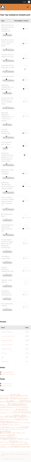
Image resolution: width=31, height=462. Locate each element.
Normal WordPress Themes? (7, 305)
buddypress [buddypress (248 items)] (5, 407)
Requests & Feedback (7, 309)
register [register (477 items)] (10, 435)
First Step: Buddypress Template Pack (5, 131)
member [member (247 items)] (25, 419)
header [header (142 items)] (28, 417)
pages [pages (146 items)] (16, 427)
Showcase (5, 148)
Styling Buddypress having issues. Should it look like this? (7, 228)
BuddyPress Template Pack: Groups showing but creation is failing (7, 185)
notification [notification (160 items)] (17, 425)
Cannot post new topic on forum (6, 143)
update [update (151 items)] (25, 442)
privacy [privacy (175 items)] (14, 429)
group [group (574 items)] (9, 416)
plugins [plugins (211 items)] (2, 429)
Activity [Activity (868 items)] (15, 395)
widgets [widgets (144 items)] (8, 447)
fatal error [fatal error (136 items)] (9, 413)
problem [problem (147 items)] (22, 429)
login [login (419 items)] (18, 419)
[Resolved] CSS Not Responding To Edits (7, 66)
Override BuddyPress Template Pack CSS (7, 269)
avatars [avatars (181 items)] (17, 402)
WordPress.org (5, 454)
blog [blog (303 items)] (2, 405)
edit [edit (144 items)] (14, 410)
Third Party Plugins (7, 299)
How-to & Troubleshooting (8, 50)
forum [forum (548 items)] (17, 412)
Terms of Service (18, 458)
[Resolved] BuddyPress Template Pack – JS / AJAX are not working (7, 116)
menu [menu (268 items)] (16, 422)
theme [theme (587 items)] (13, 441)
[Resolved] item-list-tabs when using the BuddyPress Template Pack (7, 28)
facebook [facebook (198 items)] (3, 413)
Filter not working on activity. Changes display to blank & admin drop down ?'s (7, 201)
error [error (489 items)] (25, 409)
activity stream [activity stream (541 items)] (9, 398)
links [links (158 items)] (14, 419)
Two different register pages (5, 257)
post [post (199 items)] (7, 429)
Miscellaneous (5, 361)
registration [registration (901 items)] (8, 438)
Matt (25, 454)
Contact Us (7, 458)
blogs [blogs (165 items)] (5, 405)
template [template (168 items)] (6, 442)
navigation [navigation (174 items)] (11, 425)
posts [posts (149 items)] (10, 429)
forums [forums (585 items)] (26, 412)
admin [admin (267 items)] (21, 398)
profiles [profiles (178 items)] (23, 433)
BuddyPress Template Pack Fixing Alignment (6, 293)
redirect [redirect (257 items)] (3, 435)
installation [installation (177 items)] (8, 419)
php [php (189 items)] (19, 427)
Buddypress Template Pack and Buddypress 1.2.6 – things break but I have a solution (7, 157)
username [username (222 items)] (19, 444)
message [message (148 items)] (21, 422)
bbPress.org (12, 454)
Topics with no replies (8, 374)
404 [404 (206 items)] (1, 396)
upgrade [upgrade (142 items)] (2, 444)
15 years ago (26, 153)
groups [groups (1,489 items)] (19, 415)
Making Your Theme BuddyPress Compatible (7, 172)
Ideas (2, 357)
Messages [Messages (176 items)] (27, 422)
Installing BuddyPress (7, 220)
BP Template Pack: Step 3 (7, 215)
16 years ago (26, 256)
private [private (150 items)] (18, 429)
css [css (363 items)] (1, 409)
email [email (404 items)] (19, 409)
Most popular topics (7, 372)
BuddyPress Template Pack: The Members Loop (7, 87)
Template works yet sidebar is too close (7, 55)
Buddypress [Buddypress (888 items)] (17, 404)
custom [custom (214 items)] (6, 410)
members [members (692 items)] (7, 422)
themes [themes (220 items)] (20, 442)
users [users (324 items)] (26, 444)
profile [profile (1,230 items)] (5, 432)
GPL (3, 458)
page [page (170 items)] (13, 427)
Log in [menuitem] (24, 2)
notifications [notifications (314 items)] (5, 427)
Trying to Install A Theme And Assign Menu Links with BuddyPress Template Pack (7, 243)
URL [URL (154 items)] (9, 444)
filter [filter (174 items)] (12, 413)
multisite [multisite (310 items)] (4, 424)
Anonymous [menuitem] (29, 2)
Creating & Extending (7, 35)
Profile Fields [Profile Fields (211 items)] (15, 433)
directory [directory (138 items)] (11, 410)
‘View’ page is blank (7, 76)
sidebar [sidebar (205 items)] (26, 439)
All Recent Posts (6, 384)
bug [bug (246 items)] (11, 407)
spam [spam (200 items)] (2, 442)
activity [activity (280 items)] (24, 395)
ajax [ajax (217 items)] (4, 402)
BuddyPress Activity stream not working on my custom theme (7, 43)
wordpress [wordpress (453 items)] (16, 446)
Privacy (12, 458)
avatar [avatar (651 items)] (10, 401)
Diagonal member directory (6, 281)
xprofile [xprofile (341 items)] (26, 446)
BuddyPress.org (2, 7)
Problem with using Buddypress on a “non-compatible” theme (7, 101)
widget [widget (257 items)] (2, 447)
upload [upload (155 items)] (6, 444)
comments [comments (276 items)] (23, 407)
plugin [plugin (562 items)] (25, 427)
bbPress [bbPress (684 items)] (25, 401)
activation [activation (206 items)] (6, 396)
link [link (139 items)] (12, 419)
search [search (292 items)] (21, 439)
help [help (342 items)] (2, 419)
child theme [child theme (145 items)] (16, 407)
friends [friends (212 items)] (2, 417)
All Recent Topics (7, 386)
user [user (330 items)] (13, 444)
